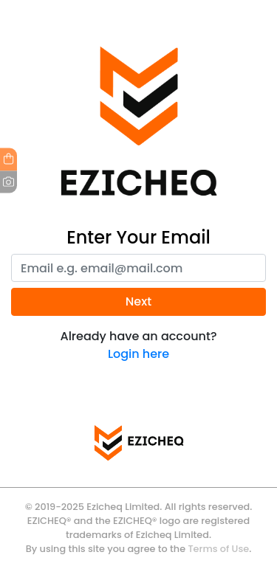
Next (138, 301)
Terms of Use (218, 548)
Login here (138, 353)
